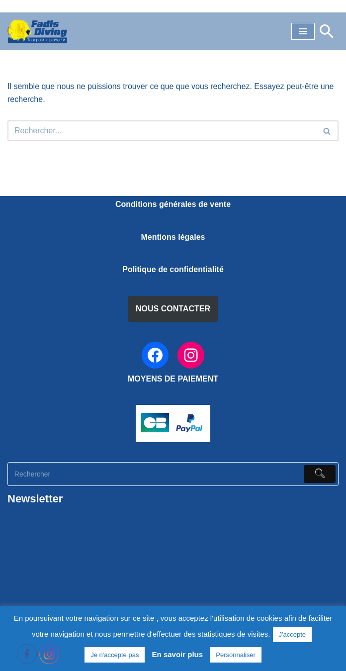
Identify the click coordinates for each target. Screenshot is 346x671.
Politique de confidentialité (173, 269)
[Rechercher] (327, 31)
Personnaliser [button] (236, 655)
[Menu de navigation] (303, 31)
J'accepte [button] (292, 634)
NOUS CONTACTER (173, 308)
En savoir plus (177, 654)
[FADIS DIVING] (37, 31)
